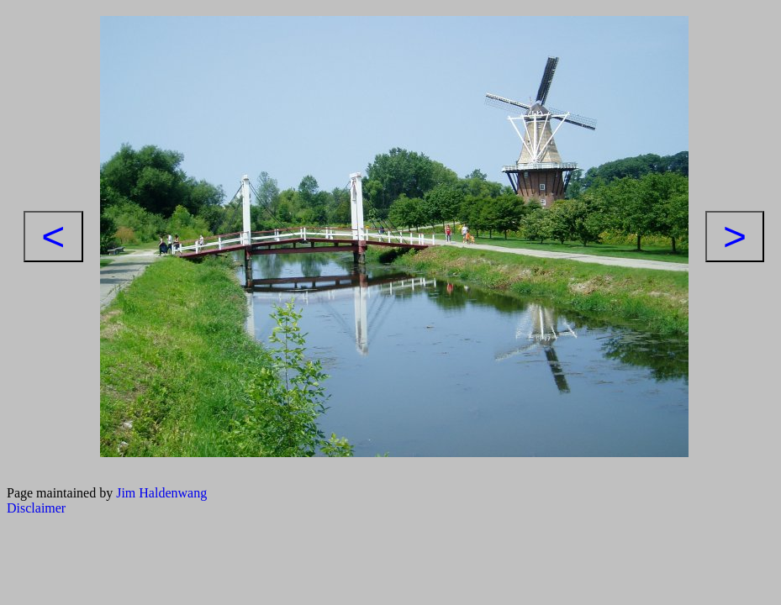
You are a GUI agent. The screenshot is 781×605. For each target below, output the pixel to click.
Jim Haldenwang (161, 493)
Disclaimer (36, 508)
